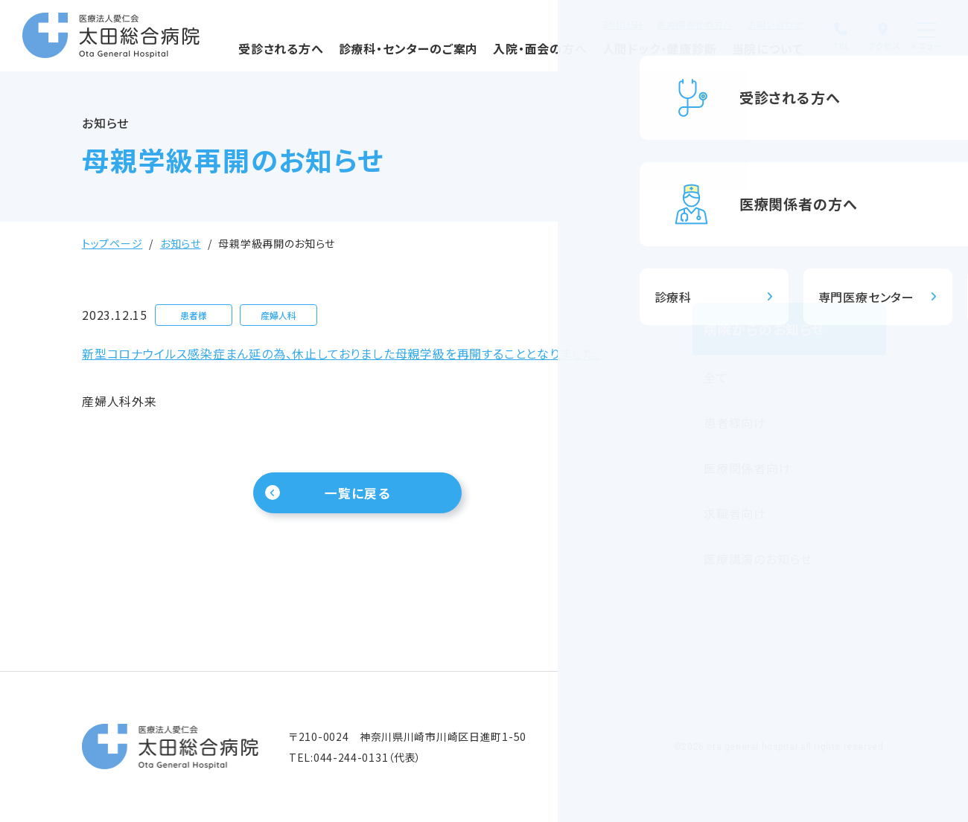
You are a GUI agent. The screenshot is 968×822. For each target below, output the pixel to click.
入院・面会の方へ (503, 56)
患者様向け (735, 422)
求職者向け (735, 513)
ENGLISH (592, 22)
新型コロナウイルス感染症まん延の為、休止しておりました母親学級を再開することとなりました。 (341, 353)
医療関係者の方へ (664, 22)
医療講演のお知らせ (758, 559)
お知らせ (180, 243)
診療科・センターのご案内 (371, 56)
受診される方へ (244, 56)
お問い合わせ (744, 22)
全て (716, 377)
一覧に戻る (357, 494)
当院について (731, 56)
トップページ (112, 243)
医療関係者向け (748, 468)
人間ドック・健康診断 (622, 56)
